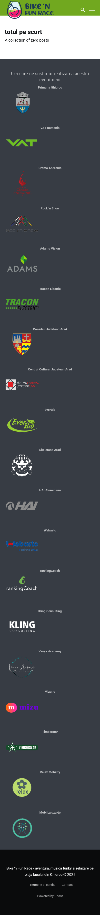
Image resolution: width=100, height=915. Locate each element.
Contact (67, 885)
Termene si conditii (43, 885)
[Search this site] (83, 10)
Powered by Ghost (50, 896)
